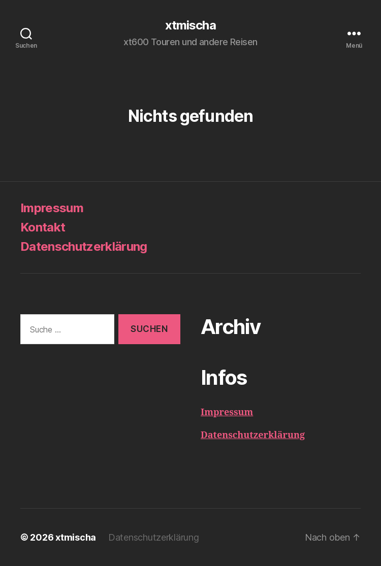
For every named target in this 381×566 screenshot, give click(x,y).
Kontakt (42, 227)
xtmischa (190, 25)
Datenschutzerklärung (83, 246)
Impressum (51, 208)
